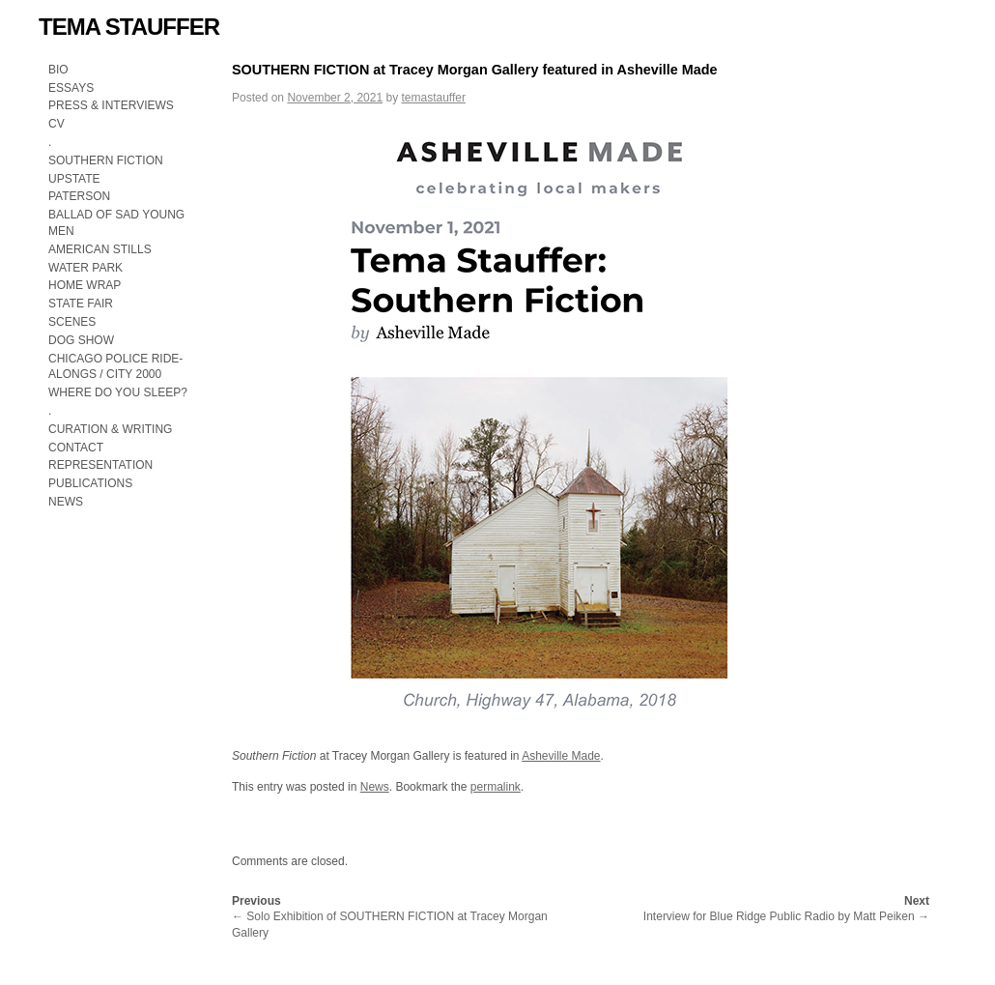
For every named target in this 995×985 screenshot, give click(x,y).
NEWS (65, 501)
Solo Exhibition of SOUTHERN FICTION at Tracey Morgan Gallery (390, 917)
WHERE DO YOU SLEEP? (119, 392)
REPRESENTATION (100, 465)
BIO (58, 69)
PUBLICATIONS (90, 483)
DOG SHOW (81, 340)
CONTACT (75, 447)
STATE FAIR (80, 303)
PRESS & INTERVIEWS (111, 105)
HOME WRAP (84, 285)
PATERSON (79, 196)
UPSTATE (74, 179)
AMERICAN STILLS (100, 249)
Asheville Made (561, 756)
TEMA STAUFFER (129, 27)
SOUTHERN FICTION (105, 160)
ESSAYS (71, 88)
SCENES (72, 322)
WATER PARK (85, 268)
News (374, 787)
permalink (495, 787)
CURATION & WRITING (110, 429)
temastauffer (433, 97)
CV (56, 123)
